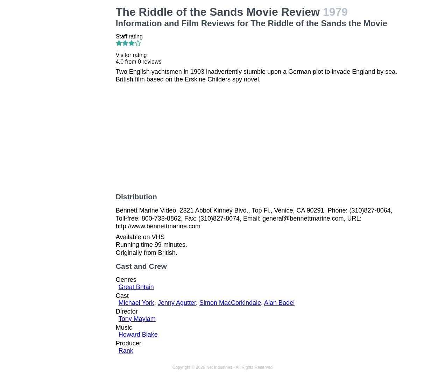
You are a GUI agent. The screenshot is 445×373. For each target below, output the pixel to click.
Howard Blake (138, 334)
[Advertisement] (78, 110)
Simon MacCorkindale (230, 302)
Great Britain (136, 287)
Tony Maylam (137, 318)
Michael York (136, 302)
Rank (126, 350)
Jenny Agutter (177, 302)
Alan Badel (279, 302)
